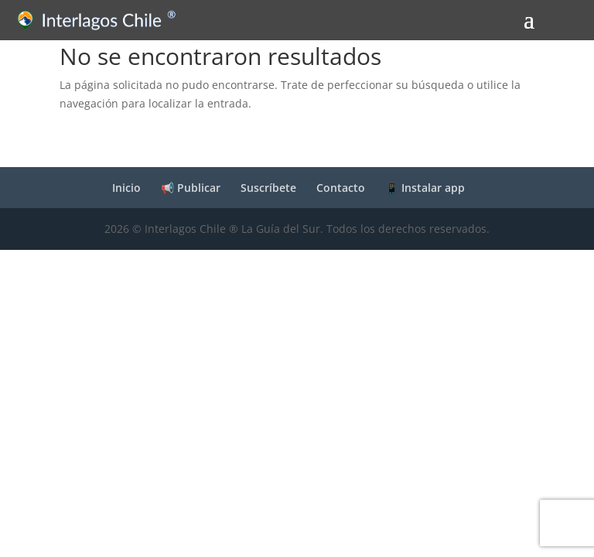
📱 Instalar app (425, 187)
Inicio (126, 187)
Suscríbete (268, 187)
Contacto (340, 187)
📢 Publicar (190, 187)
